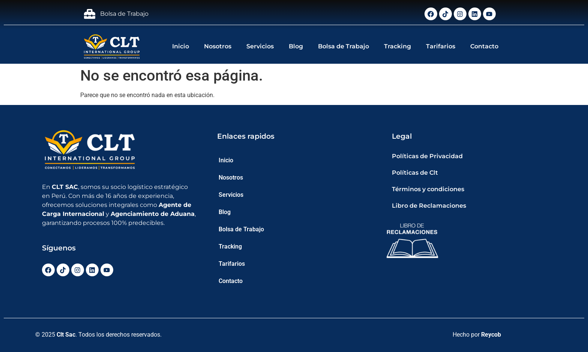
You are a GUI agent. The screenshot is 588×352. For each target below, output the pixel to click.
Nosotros (217, 46)
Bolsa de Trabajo (343, 46)
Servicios (260, 46)
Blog (296, 46)
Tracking (397, 46)
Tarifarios (440, 46)
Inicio (180, 46)
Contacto (484, 46)
